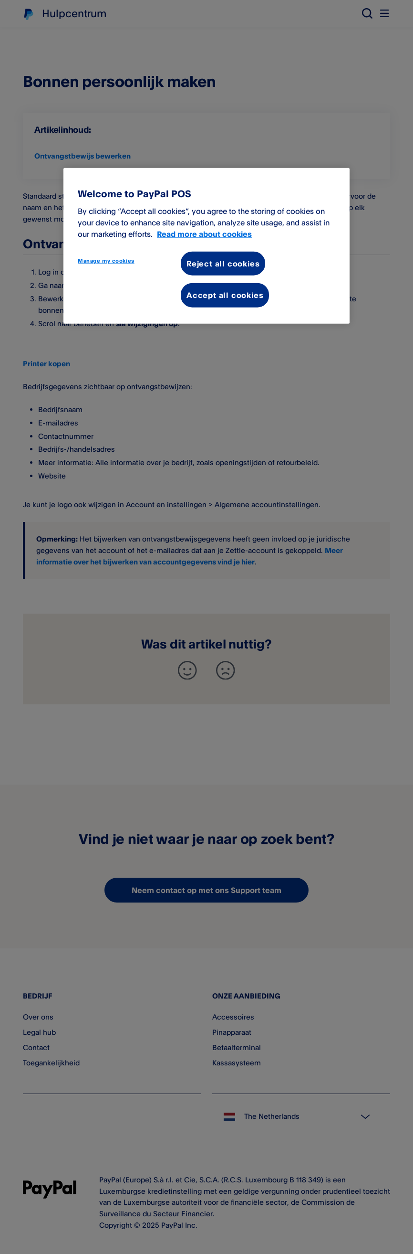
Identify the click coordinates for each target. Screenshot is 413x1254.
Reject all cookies (222, 263)
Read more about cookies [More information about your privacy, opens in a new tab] (204, 234)
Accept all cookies (224, 295)
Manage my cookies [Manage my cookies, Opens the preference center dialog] (106, 260)
